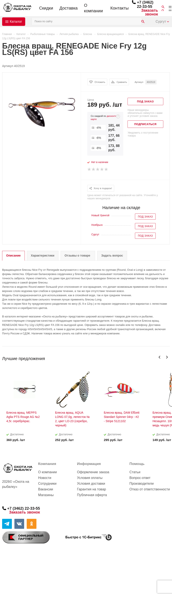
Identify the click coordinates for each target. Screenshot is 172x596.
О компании (93, 8)
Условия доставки (91, 483)
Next (167, 357)
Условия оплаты (89, 478)
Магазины (46, 495)
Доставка (69, 8)
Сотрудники (47, 483)
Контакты (119, 8)
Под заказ (145, 216)
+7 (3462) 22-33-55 (145, 4)
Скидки (46, 8)
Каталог (16, 21)
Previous (160, 357)
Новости (44, 478)
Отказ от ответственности (149, 489)
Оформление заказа (93, 472)
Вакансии (45, 489)
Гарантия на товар (91, 489)
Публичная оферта (92, 495)
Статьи (134, 472)
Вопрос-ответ (139, 478)
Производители (141, 483)
